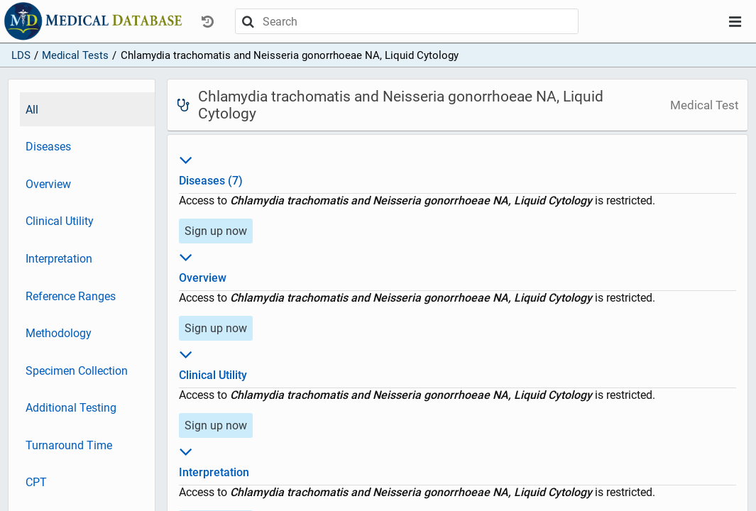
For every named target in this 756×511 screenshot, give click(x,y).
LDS (21, 55)
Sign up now (216, 231)
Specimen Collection (77, 371)
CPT (36, 482)
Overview (48, 184)
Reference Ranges (71, 296)
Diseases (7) (457, 168)
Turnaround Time (69, 445)
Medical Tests (75, 55)
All (32, 109)
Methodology (59, 333)
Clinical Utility (60, 221)
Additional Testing (71, 407)
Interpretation (59, 258)
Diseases (48, 146)
